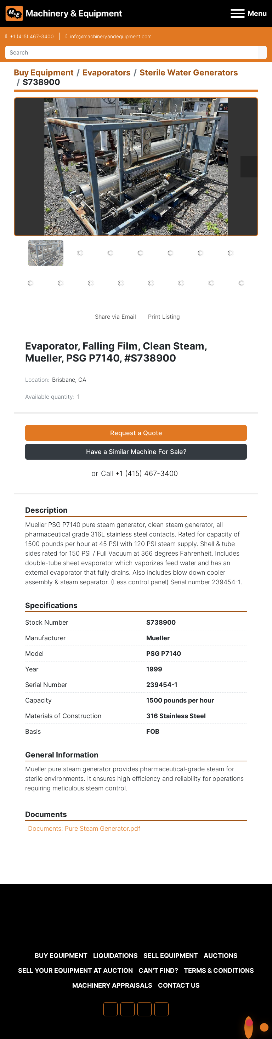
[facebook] (110, 1009)
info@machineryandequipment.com (111, 36)
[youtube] (161, 1009)
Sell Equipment (170, 955)
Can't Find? (158, 970)
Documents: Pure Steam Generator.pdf (84, 828)
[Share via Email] (114, 316)
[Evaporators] (107, 72)
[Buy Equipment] (44, 72)
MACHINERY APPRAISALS (112, 985)
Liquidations (115, 955)
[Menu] (238, 13)
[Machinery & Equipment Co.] (136, 931)
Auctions (221, 955)
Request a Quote (136, 433)
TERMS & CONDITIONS (219, 970)
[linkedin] (127, 1009)
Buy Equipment (61, 955)
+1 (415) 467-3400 (32, 36)
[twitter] (144, 1009)
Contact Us (179, 985)
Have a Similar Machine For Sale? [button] (136, 451)
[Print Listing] (163, 316)
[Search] (131, 52)
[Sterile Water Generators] (189, 72)
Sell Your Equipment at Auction (75, 970)
